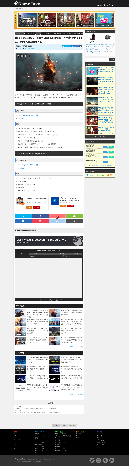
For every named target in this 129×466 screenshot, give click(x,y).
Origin (77, 438)
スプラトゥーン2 (39, 448)
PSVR (15, 442)
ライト (64, 425)
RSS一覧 (99, 436)
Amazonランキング (41, 300)
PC (29, 48)
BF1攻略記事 (31, 230)
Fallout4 (57, 446)
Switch (62, 253)
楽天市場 (36, 207)
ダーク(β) (72, 425)
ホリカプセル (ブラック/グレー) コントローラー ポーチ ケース (107, 46)
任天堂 (36, 438)
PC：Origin (21, 118)
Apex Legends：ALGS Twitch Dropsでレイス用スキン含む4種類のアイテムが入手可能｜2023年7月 (106, 120)
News (99, 5)
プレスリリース (101, 442)
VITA (15, 446)
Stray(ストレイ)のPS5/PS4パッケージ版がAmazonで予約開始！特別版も (106, 129)
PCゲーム (37, 452)
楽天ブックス (65, 256)
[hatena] (23, 221)
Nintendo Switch (18, 440)
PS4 (26, 48)
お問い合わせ (100, 440)
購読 (110, 175)
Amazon (29, 207)
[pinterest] (57, 216)
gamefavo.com (26, 461)
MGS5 (57, 444)
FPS (32, 48)
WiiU (15, 448)
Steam (36, 440)
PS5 (35, 253)
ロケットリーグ (39, 450)
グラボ (76, 253)
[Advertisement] (100, 210)
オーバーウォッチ (39, 442)
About (98, 434)
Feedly (100, 175)
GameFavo (21, 459)
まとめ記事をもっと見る (75, 394)
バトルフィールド (39, 446)
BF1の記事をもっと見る (75, 347)
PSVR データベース (60, 450)
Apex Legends (38, 444)
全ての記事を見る (100, 136)
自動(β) (56, 425)
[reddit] (57, 221)
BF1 (19, 48)
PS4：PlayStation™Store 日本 (28, 115)
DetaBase (108, 5)
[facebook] (40, 216)
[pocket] (40, 221)
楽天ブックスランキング (55, 300)
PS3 (15, 444)
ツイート (66, 46)
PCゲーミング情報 (60, 434)
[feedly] (74, 216)
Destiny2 (57, 438)
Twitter (89, 175)
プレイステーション (40, 436)
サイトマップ (100, 444)
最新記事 (37, 434)
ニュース (105, 146)
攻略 (111, 146)
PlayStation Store (81, 434)
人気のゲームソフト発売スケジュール (101, 165)
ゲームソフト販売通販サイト (63, 436)
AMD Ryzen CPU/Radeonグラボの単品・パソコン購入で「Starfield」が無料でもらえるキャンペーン (106, 111)
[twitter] (23, 216)
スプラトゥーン (59, 440)
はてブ (75, 46)
